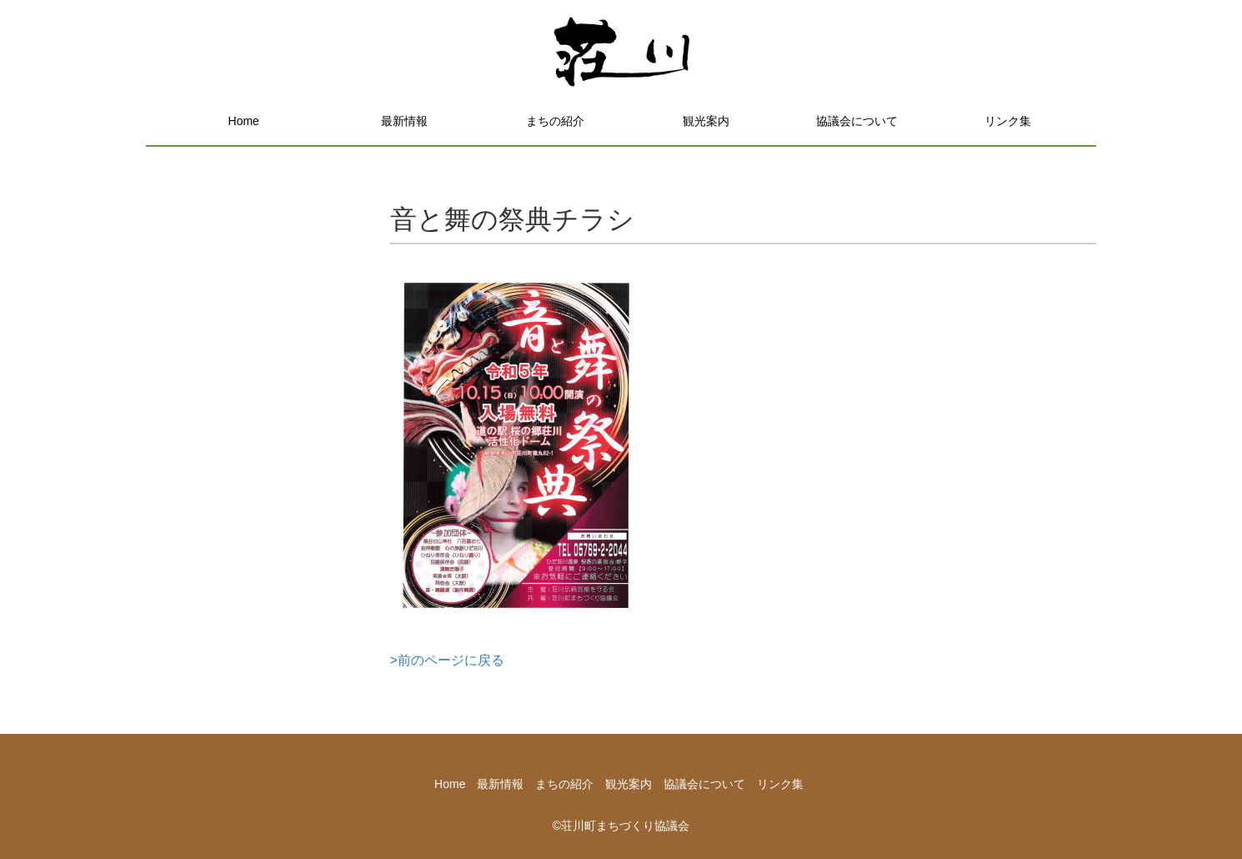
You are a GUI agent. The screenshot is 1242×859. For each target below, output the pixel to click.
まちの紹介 (555, 121)
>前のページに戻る (447, 660)
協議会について (857, 121)
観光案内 (706, 121)
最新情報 (404, 121)
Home (243, 121)
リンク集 (1007, 121)
